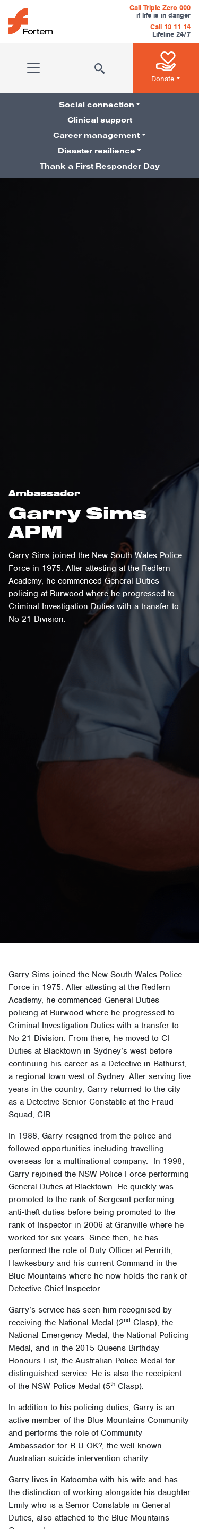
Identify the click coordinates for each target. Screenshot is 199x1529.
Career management (96, 135)
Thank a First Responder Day (100, 166)
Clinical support (99, 120)
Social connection (96, 104)
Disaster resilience (96, 150)
